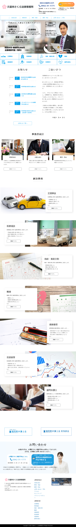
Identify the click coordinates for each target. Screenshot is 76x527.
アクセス (36, 491)
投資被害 (36, 514)
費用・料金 (45, 17)
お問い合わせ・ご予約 (59, 17)
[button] (2, 37)
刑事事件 (36, 516)
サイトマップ (37, 493)
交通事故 (36, 503)
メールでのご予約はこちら (66, 4)
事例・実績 (34, 17)
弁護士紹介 (14, 17)
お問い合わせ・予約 (39, 489)
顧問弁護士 (37, 518)
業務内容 (24, 17)
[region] (38, 37)
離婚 (35, 510)
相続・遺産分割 (38, 508)
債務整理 (36, 512)
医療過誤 (36, 506)
